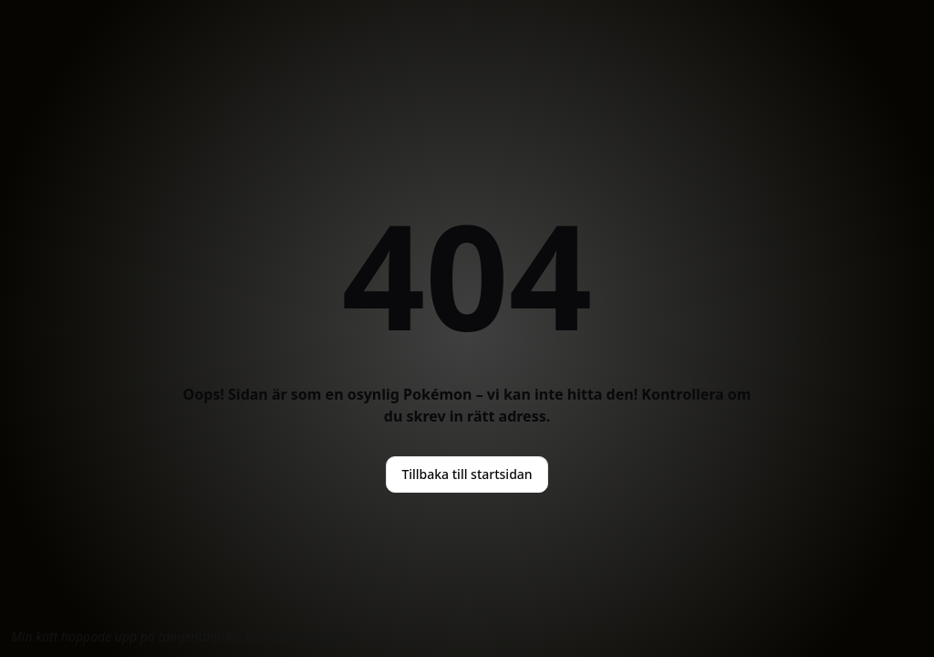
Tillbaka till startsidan (466, 474)
